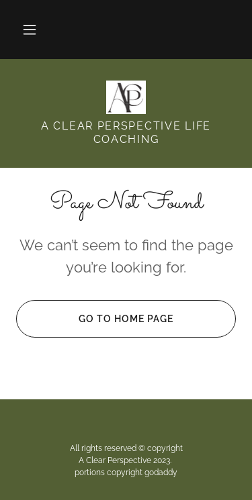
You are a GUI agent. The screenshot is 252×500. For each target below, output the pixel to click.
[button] (29, 29)
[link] (126, 97)
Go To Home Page (94, 319)
